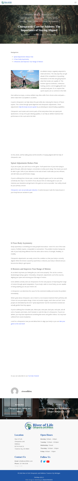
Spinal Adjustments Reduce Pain (23, 57)
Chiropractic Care (47, 14)
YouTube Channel (33, 376)
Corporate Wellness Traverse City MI (32, 18)
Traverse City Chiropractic (50, 21)
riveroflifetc (26, 35)
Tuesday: (43, 442)
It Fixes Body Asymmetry (21, 59)
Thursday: (43, 448)
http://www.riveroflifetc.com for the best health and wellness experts (39, 349)
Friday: (42, 451)
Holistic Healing (52, 18)
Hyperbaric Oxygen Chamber (28, 21)
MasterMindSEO (48, 480)
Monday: (43, 439)
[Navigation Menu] (76, 2)
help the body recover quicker (28, 107)
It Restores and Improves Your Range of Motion (28, 62)
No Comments (51, 35)
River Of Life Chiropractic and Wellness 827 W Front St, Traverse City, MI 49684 (22, 444)
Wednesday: (44, 445)
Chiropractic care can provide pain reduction (24, 190)
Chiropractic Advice (31, 14)
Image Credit (18, 466)
